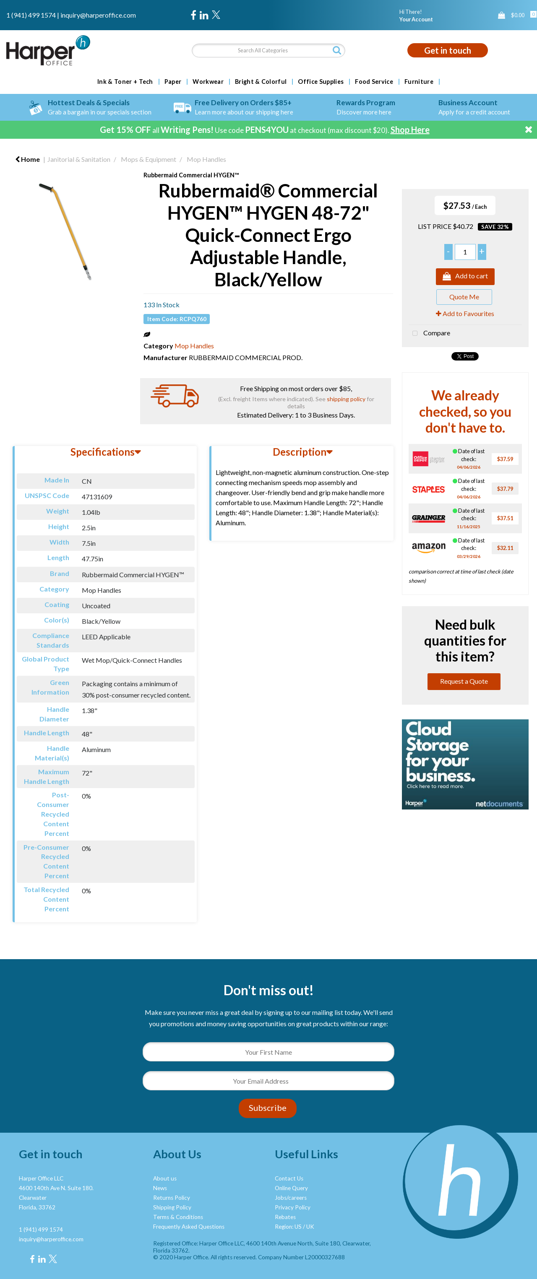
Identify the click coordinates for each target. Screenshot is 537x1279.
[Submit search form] (337, 50)
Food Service (374, 82)
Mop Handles (206, 159)
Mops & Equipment (148, 159)
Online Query (291, 1188)
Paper (173, 82)
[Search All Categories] (269, 50)
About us (165, 1178)
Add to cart (465, 276)
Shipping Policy (172, 1207)
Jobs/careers (291, 1197)
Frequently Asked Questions (188, 1226)
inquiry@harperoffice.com (98, 15)
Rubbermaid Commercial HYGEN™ (191, 175)
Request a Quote (464, 681)
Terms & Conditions (178, 1217)
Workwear (208, 82)
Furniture (418, 82)
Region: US (288, 1226)
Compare (429, 333)
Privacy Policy (292, 1207)
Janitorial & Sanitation (78, 159)
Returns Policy (171, 1197)
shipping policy (346, 398)
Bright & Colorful (261, 82)
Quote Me (464, 297)
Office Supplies (321, 82)
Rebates (285, 1217)
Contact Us (289, 1178)
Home (27, 159)
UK (310, 1226)
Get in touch (447, 50)
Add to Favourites (465, 313)
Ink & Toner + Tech (125, 82)
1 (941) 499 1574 (31, 15)
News (160, 1188)
